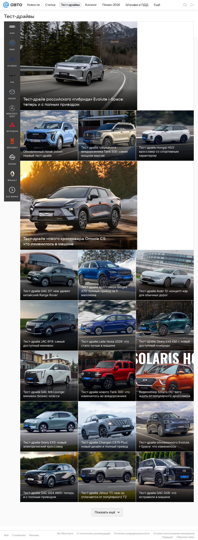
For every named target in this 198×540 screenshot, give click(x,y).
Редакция (167, 537)
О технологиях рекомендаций (93, 533)
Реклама (34, 535)
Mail (6, 535)
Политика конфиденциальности (132, 533)
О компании (18, 535)
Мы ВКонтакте (65, 533)
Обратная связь (185, 537)
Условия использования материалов (173, 533)
